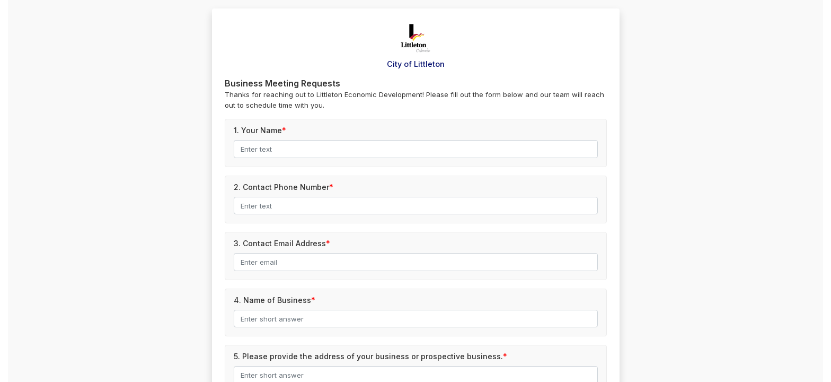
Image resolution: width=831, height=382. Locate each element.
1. (258, 130)
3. (280, 243)
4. (272, 300)
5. (368, 356)
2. (281, 187)
